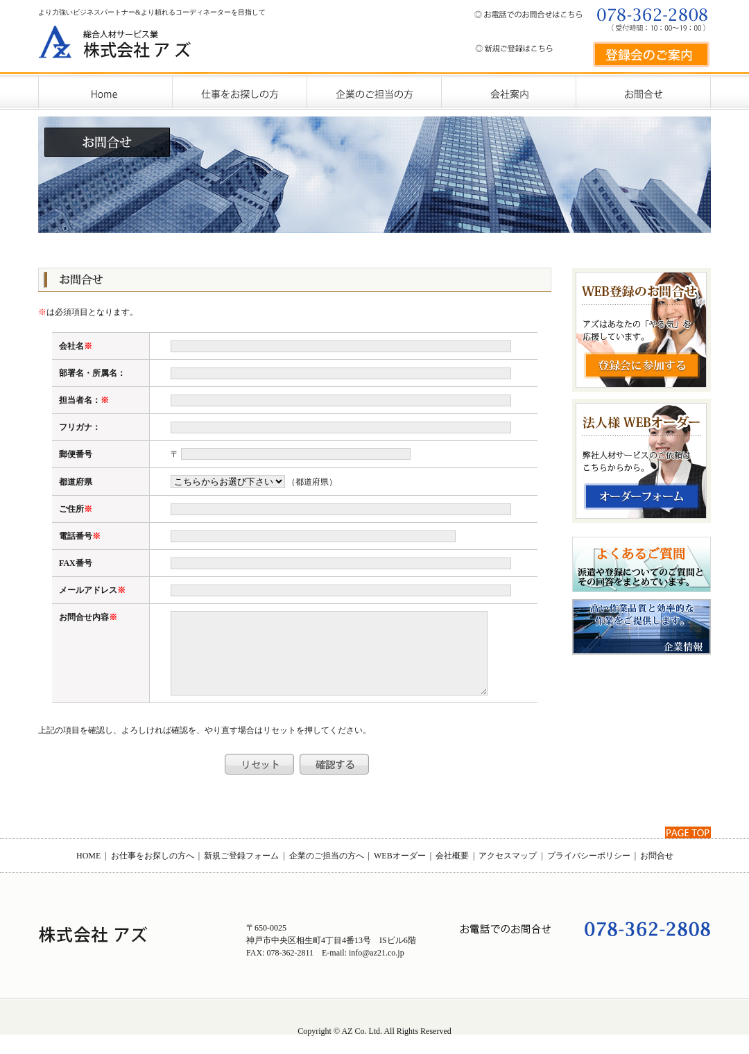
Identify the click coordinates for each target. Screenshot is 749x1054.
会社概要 (452, 872)
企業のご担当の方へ (326, 872)
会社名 (71, 346)
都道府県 (75, 482)
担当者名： (80, 400)
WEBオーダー (400, 872)
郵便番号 (75, 454)
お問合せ (656, 872)
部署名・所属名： (92, 373)
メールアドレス (88, 590)
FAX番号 (75, 563)
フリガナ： (80, 427)
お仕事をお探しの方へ (152, 872)
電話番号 (75, 536)
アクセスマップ (508, 872)
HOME (88, 872)
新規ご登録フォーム (241, 872)
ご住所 (71, 509)
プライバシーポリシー (588, 872)
